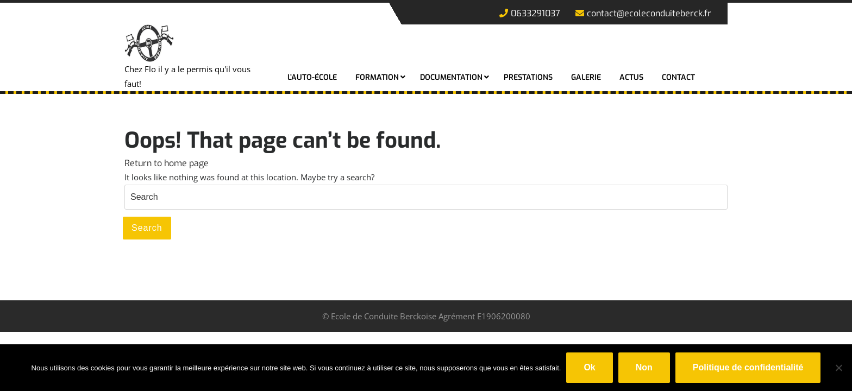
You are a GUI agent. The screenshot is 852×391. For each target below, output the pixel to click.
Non (644, 367)
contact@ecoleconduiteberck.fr (643, 13)
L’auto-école (312, 77)
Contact (678, 77)
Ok (589, 367)
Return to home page (166, 163)
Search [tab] (146, 227)
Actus (631, 77)
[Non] (838, 367)
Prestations (528, 77)
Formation (377, 77)
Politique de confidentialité (748, 367)
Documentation (451, 77)
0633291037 (529, 13)
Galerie (586, 77)
